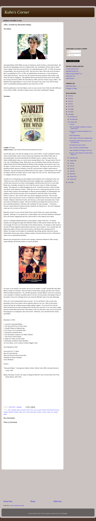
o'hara (28, 412)
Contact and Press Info (72, 69)
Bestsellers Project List (72, 71)
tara (52, 412)
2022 (69, 98)
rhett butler (33, 412)
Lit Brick (71, 124)
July (71, 163)
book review (29, 410)
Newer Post (8, 501)
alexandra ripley (15, 410)
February (72, 176)
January (72, 179)
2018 (69, 104)
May (71, 168)
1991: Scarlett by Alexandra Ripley (78, 147)
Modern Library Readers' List (74, 73)
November (73, 119)
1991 (9, 410)
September (73, 158)
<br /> (32, 392)
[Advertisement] (32, 484)
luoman (53, 513)
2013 (69, 182)
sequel (48, 412)
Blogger (65, 513)
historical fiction (54, 410)
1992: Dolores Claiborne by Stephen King (80, 138)
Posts (69, 51)
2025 (69, 96)
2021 (69, 101)
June (71, 166)
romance (39, 412)
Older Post (58, 501)
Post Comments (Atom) (17, 505)
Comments (71, 55)
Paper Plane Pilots (71, 86)
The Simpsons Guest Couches (77, 145)
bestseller (23, 410)
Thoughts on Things (71, 88)
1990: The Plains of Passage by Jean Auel (80, 150)
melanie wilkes (18, 412)
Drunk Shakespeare (74, 135)
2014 (69, 114)
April (71, 171)
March (72, 173)
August (72, 160)
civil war (36, 410)
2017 (69, 106)
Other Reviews (70, 78)
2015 (69, 111)
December (73, 116)
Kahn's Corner (16, 12)
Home (33, 501)
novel (24, 412)
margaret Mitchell (8, 412)
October (72, 122)
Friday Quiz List (70, 76)
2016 (69, 109)
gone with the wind (44, 410)
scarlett (44, 412)
